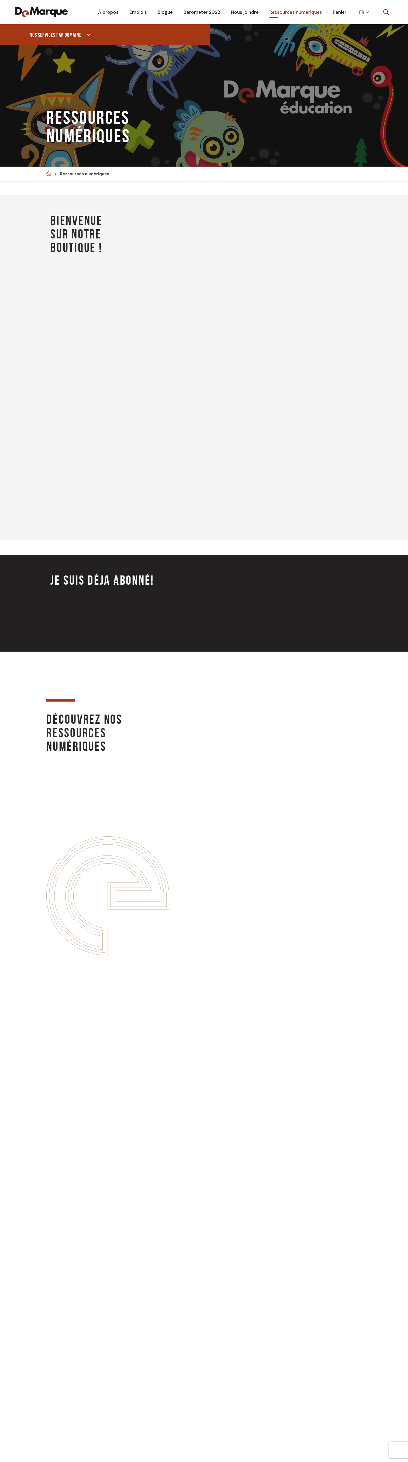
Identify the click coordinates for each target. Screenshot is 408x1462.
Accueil (48, 173)
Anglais (322, 1334)
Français (274, 1334)
